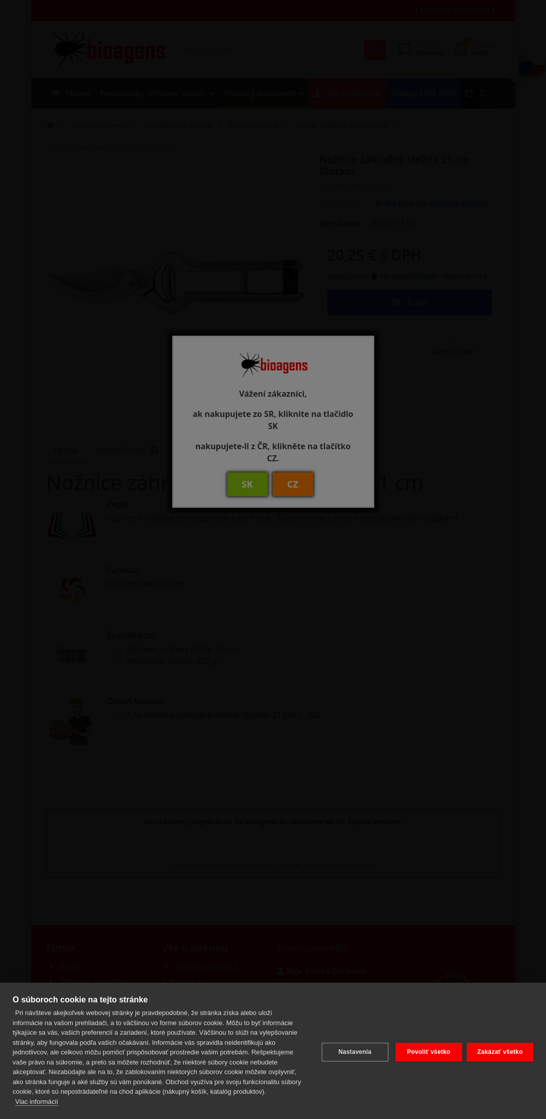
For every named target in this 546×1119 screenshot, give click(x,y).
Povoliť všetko (426, 1050)
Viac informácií (36, 1101)
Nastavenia (352, 1050)
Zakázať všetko (500, 1050)
